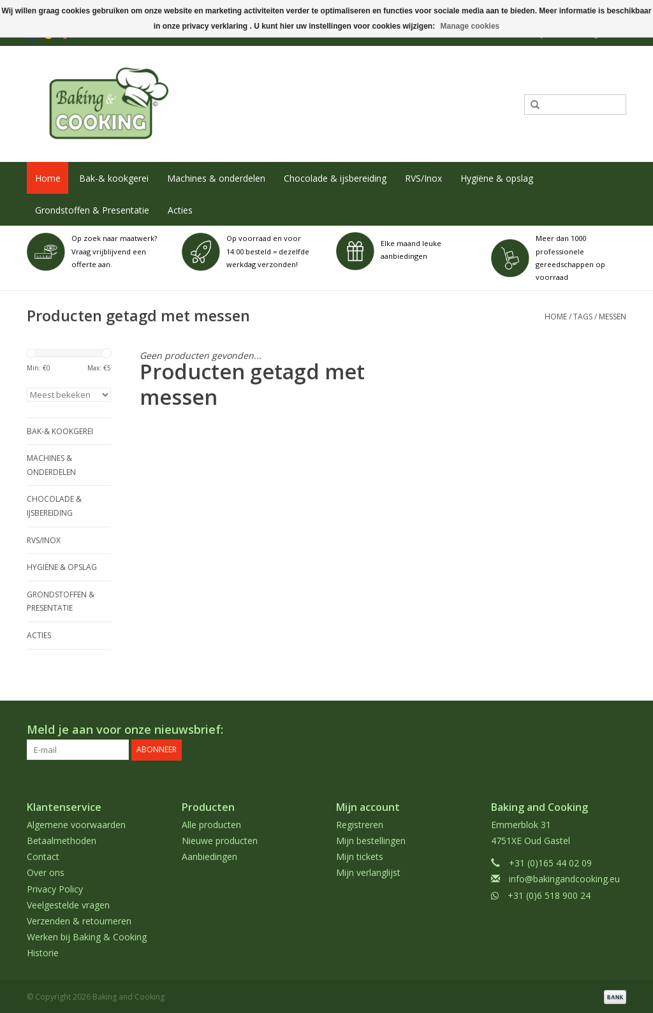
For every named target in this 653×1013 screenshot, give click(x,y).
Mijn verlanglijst (368, 872)
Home (48, 178)
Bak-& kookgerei (114, 178)
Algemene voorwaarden (76, 824)
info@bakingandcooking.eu (564, 879)
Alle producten (211, 824)
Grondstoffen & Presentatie (92, 210)
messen (612, 316)
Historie (43, 953)
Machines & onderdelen (216, 178)
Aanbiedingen (209, 856)
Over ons (45, 872)
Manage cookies (470, 26)
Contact (43, 856)
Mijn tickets (359, 856)
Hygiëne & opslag (496, 178)
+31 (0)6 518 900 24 (549, 895)
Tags (582, 316)
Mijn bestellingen (371, 840)
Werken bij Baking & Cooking (87, 937)
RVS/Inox (423, 178)
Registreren (359, 824)
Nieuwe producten (220, 840)
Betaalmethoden (61, 840)
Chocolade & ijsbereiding (335, 178)
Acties (180, 210)
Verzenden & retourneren (79, 921)
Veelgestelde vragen (68, 904)
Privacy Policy (55, 888)
